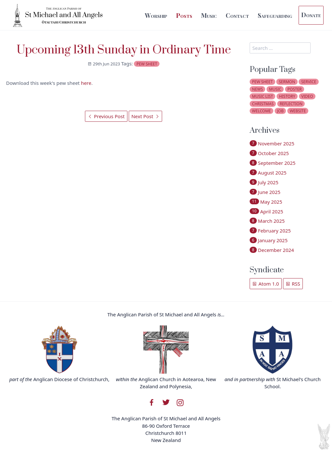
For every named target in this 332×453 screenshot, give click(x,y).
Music (209, 15)
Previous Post (106, 116)
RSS (293, 283)
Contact (237, 15)
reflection (291, 104)
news (257, 89)
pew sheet (146, 64)
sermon (287, 82)
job (280, 111)
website (298, 111)
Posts (184, 15)
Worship (156, 15)
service (308, 82)
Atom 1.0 (265, 283)
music (275, 89)
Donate (311, 14)
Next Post (145, 116)
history (287, 96)
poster (295, 89)
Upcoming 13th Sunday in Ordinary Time (124, 50)
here (86, 83)
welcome (261, 111)
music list (262, 96)
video (307, 96)
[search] (280, 47)
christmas (262, 104)
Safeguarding (275, 15)
